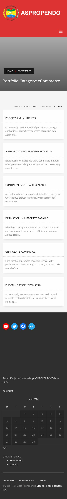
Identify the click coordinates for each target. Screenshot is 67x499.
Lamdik (14, 464)
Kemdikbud (16, 460)
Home (9, 71)
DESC (60, 106)
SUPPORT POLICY (27, 480)
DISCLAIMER (8, 480)
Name (27, 106)
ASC (54, 106)
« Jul (5, 447)
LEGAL (43, 480)
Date (34, 106)
